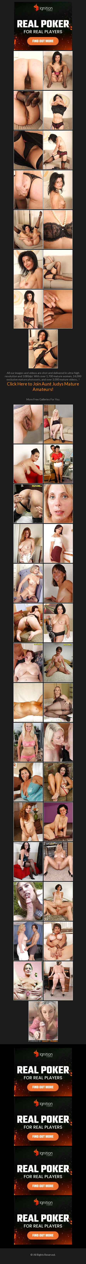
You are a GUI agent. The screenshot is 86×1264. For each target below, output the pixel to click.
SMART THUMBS (50, 1041)
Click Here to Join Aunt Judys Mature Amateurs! (43, 386)
